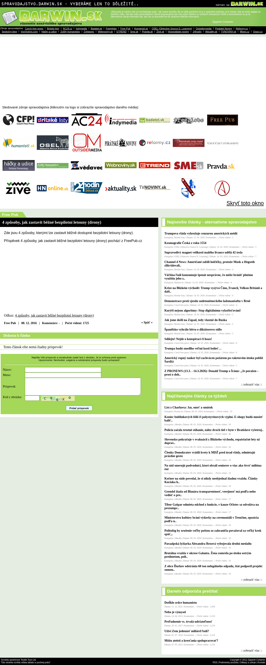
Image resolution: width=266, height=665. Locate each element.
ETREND (121, 31)
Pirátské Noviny (223, 28)
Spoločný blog (9, 31)
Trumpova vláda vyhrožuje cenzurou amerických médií (200, 233)
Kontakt (261, 662)
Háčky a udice (49, 31)
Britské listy (53, 28)
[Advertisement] (133, 72)
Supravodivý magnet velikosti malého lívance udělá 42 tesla (203, 252)
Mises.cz (244, 31)
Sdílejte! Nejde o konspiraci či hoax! (188, 339)
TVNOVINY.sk (228, 31)
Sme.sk (134, 31)
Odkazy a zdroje (248, 662)
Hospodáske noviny (178, 31)
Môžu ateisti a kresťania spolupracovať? (191, 640)
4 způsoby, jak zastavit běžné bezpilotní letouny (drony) (54, 315)
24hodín (197, 31)
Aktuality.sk (211, 31)
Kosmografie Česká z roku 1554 (185, 243)
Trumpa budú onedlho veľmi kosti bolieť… (192, 348)
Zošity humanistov (70, 31)
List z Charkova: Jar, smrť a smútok (188, 407)
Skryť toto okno (245, 203)
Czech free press (34, 28)
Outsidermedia (204, 28)
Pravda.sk (147, 31)
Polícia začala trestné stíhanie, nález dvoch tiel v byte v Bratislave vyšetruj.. (213, 430)
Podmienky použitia (228, 662)
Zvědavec (89, 31)
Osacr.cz (257, 31)
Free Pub (125, 28)
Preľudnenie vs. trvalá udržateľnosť (188, 621)
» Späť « (147, 322)
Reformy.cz (242, 28)
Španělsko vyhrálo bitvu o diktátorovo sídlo (193, 329)
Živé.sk (160, 31)
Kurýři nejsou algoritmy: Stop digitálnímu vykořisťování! (202, 310)
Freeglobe (111, 28)
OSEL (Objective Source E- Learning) (172, 28)
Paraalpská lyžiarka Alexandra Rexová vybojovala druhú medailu (207, 543)
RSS (215, 662)
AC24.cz (67, 28)
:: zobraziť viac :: (251, 384)
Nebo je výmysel (175, 612)
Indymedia (81, 28)
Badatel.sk (96, 28)
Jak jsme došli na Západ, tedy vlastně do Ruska (195, 320)
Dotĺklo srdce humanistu (180, 602)
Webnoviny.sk (105, 31)
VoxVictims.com (29, 31)
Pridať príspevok (79, 411)
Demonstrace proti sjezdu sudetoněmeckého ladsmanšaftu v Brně (207, 301)
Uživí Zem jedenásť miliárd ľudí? (186, 631)
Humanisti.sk (141, 28)
